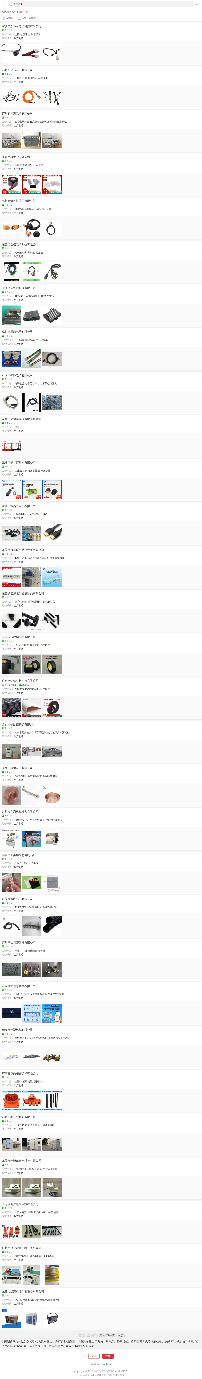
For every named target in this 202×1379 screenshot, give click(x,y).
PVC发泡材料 (32, 688)
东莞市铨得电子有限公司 (17, 768)
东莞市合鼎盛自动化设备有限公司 (23, 549)
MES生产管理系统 (55, 994)
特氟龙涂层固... (33, 1125)
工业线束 (19, 470)
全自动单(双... (37, 819)
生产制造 (18, 38)
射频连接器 (31, 470)
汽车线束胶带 (22, 645)
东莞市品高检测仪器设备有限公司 (23, 1291)
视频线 (39, 252)
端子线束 (19, 339)
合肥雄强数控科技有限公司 (19, 724)
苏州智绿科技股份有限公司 (19, 200)
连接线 (18, 34)
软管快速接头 (34, 907)
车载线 (31, 252)
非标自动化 (21, 558)
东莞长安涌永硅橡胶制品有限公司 (23, 593)
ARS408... (20, 296)
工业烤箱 (19, 1125)
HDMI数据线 (21, 514)
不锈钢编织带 (34, 776)
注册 (108, 1356)
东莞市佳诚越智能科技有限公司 (21, 1160)
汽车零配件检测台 (24, 732)
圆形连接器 (44, 470)
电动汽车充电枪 (23, 209)
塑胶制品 (27, 1081)
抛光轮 (26, 863)
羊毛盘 (18, 863)
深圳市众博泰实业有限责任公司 (21, 419)
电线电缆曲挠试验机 (33, 1299)
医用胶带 (45, 688)
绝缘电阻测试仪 (58, 121)
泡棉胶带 (19, 688)
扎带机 (38, 1168)
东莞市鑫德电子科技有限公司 (20, 244)
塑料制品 (27, 165)
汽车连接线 (21, 252)
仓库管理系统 (37, 994)
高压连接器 (38, 209)
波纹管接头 (21, 907)
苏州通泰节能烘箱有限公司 (19, 1117)
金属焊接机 (36, 1256)
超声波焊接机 (22, 1256)
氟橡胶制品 (49, 601)
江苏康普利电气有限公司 (17, 899)
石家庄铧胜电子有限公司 (17, 375)
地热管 (18, 165)
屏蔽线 (26, 34)
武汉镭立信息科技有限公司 (19, 986)
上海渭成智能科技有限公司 (19, 288)
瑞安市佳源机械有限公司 (17, 1029)
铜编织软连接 (50, 776)
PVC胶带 (45, 645)
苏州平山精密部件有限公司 (19, 942)
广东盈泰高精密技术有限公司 (20, 1073)
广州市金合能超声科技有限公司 (21, 1248)
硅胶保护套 (21, 601)
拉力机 (18, 1299)
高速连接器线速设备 (38, 558)
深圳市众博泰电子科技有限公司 (21, 26)
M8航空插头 (34, 1212)
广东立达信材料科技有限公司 (20, 680)
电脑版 (107, 1364)
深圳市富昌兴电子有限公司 (19, 506)
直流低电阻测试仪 (39, 121)
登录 (94, 1356)
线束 (17, 427)
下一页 (110, 1335)
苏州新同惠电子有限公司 (17, 113)
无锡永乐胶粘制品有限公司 (19, 637)
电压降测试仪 (52, 1299)
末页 (120, 1335)
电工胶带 (34, 645)
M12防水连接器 (50, 1212)
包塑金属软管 (50, 907)
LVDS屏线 (34, 514)
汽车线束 (36, 34)
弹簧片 (18, 950)
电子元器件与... (33, 383)
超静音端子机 (22, 819)
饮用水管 (38, 165)
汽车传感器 (21, 1212)
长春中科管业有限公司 (16, 157)
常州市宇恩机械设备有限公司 (20, 811)
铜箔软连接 (21, 776)
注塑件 (18, 1081)
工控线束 (19, 78)
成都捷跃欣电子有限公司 (17, 331)
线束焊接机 (49, 1256)
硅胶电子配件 (34, 601)
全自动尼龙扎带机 (24, 1168)
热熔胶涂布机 (22, 1037)
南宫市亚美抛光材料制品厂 (19, 855)
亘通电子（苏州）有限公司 (19, 462)
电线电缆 (19, 383)
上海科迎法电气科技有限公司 (20, 1204)
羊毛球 (34, 863)
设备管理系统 (22, 994)
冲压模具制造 (30, 950)
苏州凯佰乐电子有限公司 (17, 70)
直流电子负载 (22, 121)
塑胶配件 (38, 1081)
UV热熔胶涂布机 (38, 1037)
